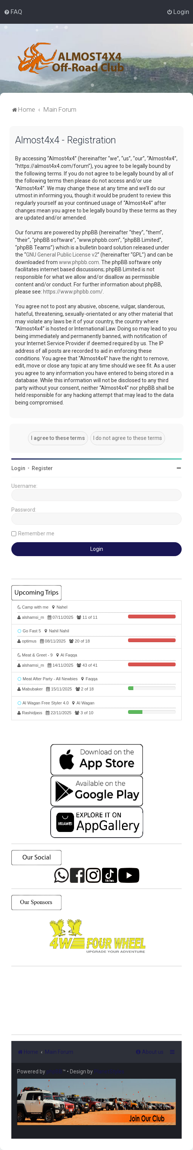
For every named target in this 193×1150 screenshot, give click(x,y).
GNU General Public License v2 (61, 255)
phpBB (54, 1072)
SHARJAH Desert (96, 1000)
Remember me (36, 533)
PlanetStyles (109, 1072)
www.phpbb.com (79, 262)
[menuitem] (13, 11)
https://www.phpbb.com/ (73, 292)
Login (18, 468)
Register (42, 468)
